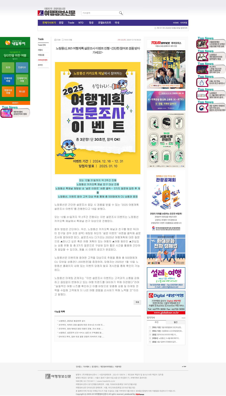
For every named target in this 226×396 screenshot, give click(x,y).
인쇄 (58, 40)
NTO (80, 23)
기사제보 (86, 367)
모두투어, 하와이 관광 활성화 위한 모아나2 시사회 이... (82, 324)
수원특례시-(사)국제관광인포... (172, 331)
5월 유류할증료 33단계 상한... (171, 327)
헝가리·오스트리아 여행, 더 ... (167, 335)
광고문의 (95, 367)
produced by (134, 394)
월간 (175, 322)
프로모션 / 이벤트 (42, 60)
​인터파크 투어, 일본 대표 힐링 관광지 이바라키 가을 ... (81, 336)
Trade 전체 (41, 45)
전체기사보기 (49, 23)
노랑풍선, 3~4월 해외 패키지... (169, 338)
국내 (117, 23)
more (183, 318)
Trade (71, 23)
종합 (61, 23)
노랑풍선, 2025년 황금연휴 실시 (72, 320)
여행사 (40, 50)
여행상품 (41, 55)
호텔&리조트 (104, 23)
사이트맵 (183, 23)
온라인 (40, 65)
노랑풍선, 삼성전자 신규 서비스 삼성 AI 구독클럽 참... (81, 332)
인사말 (78, 367)
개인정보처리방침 (106, 367)
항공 (91, 23)
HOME (176, 23)
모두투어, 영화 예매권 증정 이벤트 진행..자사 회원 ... (81, 328)
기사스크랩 (68, 40)
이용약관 (118, 367)
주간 (156, 322)
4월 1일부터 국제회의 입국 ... (167, 342)
